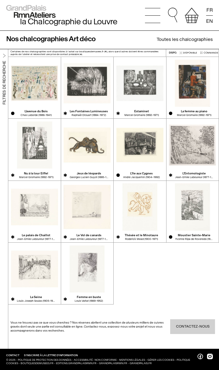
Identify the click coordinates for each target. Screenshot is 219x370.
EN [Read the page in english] (209, 20)
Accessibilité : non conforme (95, 360)
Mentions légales (132, 360)
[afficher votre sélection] (191, 15)
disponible (188, 53)
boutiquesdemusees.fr (37, 363)
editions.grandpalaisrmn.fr (76, 363)
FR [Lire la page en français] (209, 10)
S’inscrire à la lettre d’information (51, 355)
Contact (13, 355)
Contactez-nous (192, 326)
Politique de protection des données (44, 360)
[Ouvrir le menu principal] (152, 15)
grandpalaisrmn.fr (113, 363)
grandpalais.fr (141, 363)
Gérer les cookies (160, 360)
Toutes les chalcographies (185, 39)
